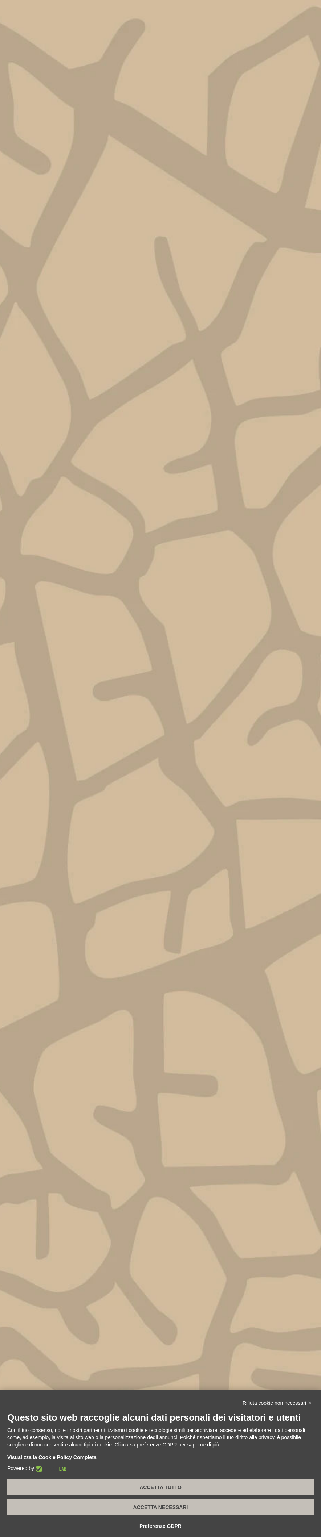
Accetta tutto (160, 1487)
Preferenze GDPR (160, 1526)
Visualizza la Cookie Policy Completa (52, 1457)
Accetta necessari (160, 1507)
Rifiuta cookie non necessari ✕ (277, 1403)
